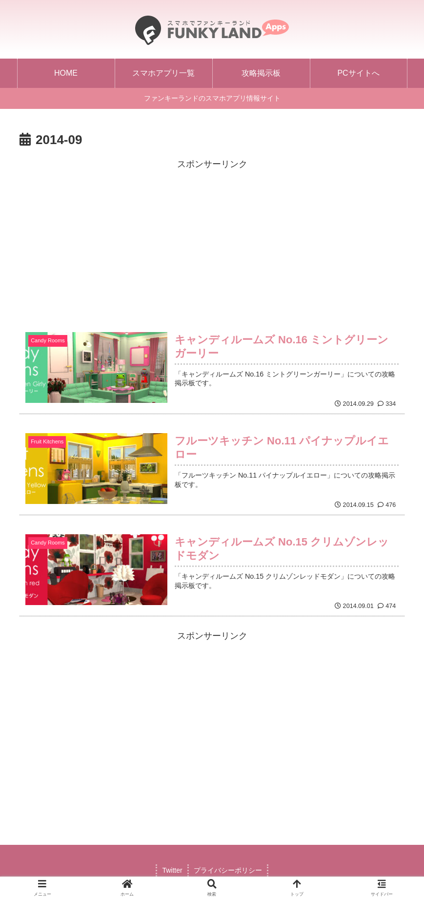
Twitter (172, 870)
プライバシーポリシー (228, 870)
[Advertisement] (212, 240)
